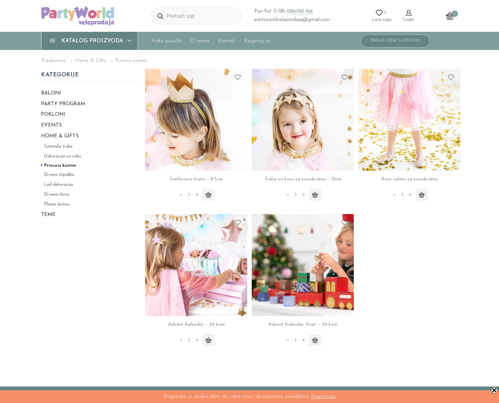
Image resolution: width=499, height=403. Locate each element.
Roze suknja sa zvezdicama (409, 179)
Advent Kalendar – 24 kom (196, 325)
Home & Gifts (90, 60)
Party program (63, 104)
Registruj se (257, 41)
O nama (199, 41)
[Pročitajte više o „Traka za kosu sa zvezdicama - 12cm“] (315, 195)
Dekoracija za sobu (62, 156)
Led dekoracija (58, 184)
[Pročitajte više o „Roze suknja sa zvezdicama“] (422, 195)
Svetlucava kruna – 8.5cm (196, 179)
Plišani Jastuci (57, 204)
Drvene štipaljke (59, 174)
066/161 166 (300, 11)
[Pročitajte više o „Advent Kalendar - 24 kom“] (208, 341)
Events (51, 125)
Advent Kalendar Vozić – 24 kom (303, 325)
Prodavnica (53, 60)
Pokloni (53, 114)
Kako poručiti (167, 41)
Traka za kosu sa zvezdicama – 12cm (302, 179)
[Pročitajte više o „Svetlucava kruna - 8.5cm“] (208, 195)
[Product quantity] (189, 195)
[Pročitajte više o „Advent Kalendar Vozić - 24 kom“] (315, 341)
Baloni (51, 93)
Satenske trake (58, 146)
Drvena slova (56, 194)
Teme (48, 214)
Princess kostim (60, 165)
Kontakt (226, 41)
